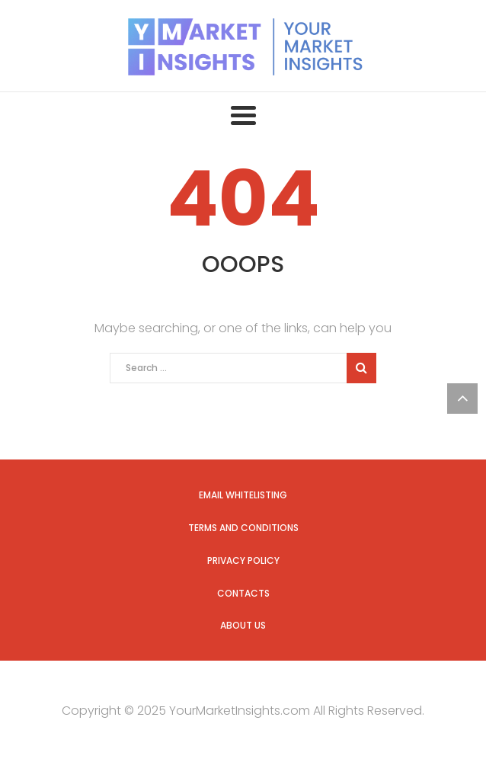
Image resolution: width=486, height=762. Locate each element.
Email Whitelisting (243, 494)
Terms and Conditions (243, 527)
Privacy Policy (243, 560)
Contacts (243, 593)
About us (243, 625)
